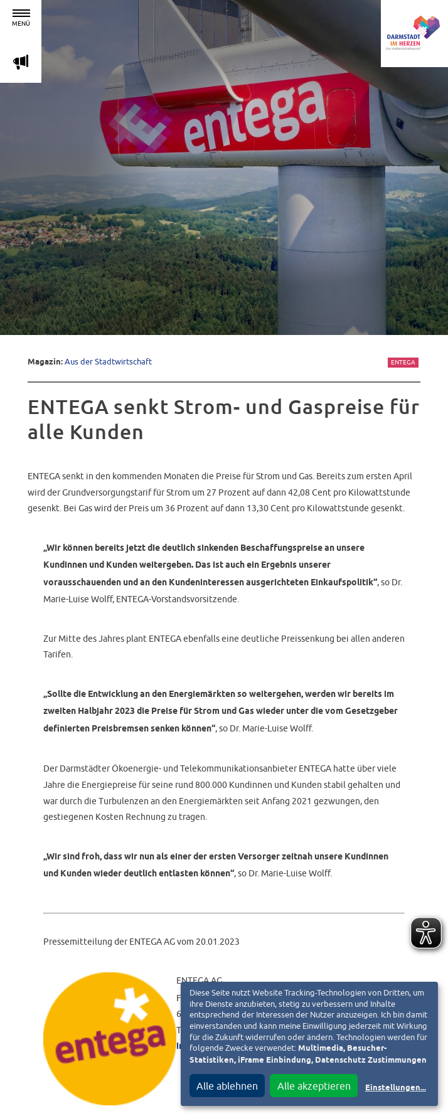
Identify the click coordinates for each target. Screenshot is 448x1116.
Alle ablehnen (227, 1086)
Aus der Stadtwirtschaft (108, 361)
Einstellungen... (395, 1088)
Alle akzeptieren (314, 1086)
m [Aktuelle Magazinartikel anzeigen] (20, 62)
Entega (403, 362)
